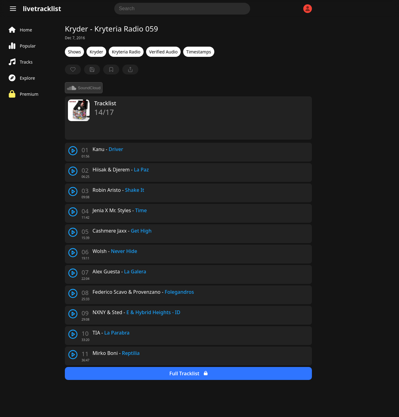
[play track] (73, 151)
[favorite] (73, 69)
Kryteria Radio (126, 52)
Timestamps (198, 52)
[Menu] (13, 8)
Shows (74, 52)
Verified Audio (163, 52)
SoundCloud (83, 87)
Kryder (96, 52)
